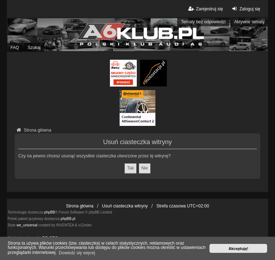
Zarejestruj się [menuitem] (205, 8)
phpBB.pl (68, 219)
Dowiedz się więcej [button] (77, 252)
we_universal (26, 225)
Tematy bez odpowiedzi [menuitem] (203, 21)
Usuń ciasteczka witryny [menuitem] (125, 206)
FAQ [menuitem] (14, 47)
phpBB (49, 212)
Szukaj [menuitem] (34, 47)
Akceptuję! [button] (238, 248)
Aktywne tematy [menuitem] (249, 21)
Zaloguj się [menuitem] (245, 8)
